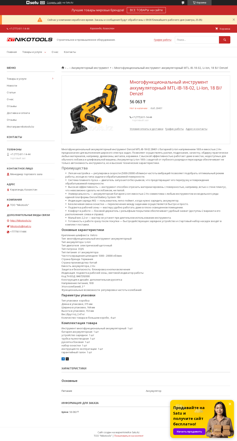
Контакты (70, 52)
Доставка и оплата (18, 113)
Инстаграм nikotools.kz (20, 126)
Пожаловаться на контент (128, 435)
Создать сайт (54, 2)
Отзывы (12, 106)
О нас (55, 52)
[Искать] (224, 40)
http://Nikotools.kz (20, 220)
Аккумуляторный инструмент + (91, 67)
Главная (12, 52)
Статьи (11, 92)
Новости (12, 85)
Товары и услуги (32, 52)
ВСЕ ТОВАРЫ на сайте (146, 10)
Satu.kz (135, 432)
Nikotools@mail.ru (20, 226)
